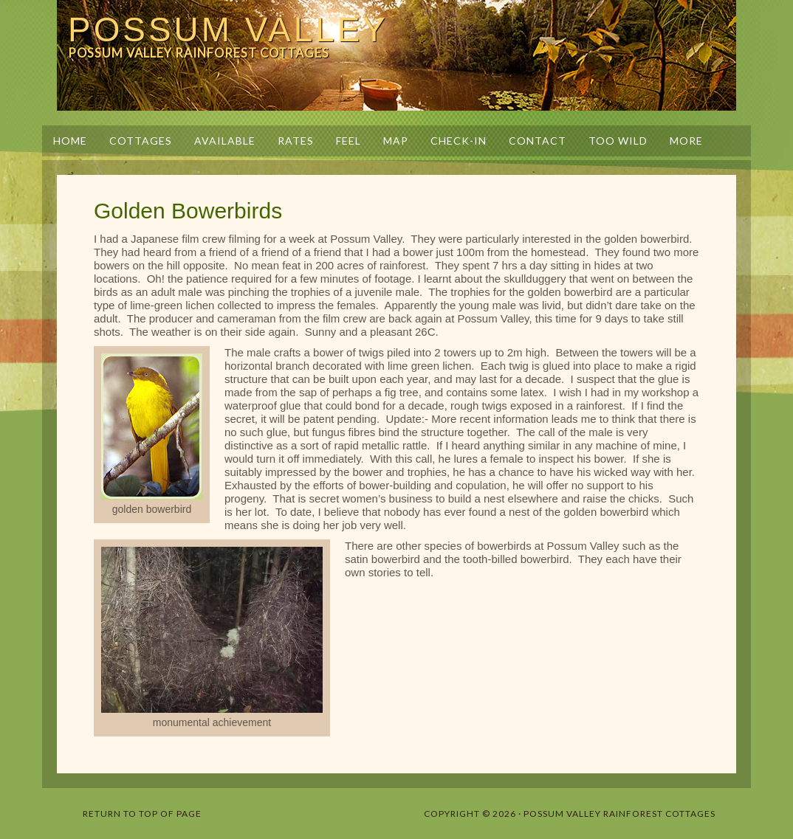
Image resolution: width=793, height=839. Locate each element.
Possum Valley (228, 29)
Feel (348, 140)
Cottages (140, 140)
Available (224, 140)
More (681, 140)
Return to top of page (142, 813)
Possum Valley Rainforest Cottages (619, 813)
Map (395, 140)
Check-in (458, 140)
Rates (296, 140)
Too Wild (618, 140)
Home (70, 140)
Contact (537, 140)
